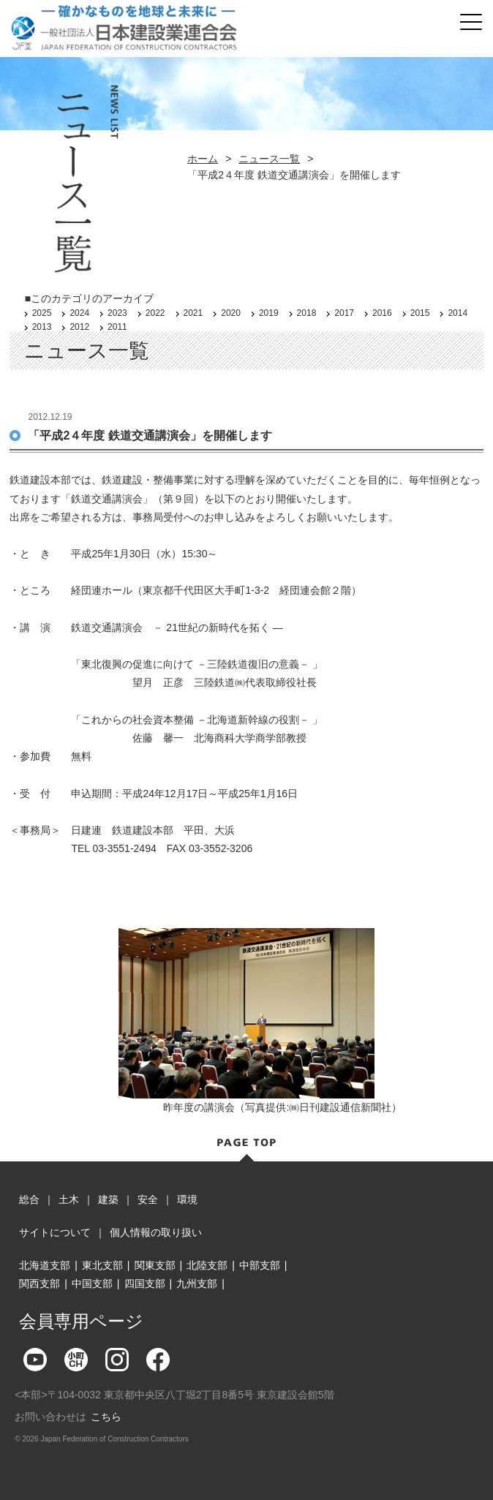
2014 (457, 313)
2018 (307, 313)
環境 (187, 1199)
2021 (193, 313)
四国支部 (144, 1283)
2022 (155, 313)
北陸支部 (207, 1265)
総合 (29, 1199)
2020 (231, 313)
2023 (117, 313)
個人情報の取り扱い (156, 1232)
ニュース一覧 (269, 159)
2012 (79, 327)
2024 (79, 313)
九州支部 (196, 1283)
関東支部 (155, 1265)
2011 (117, 327)
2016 (382, 313)
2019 (269, 313)
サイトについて (55, 1232)
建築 (108, 1199)
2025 (42, 313)
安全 (148, 1199)
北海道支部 (44, 1265)
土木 (69, 1199)
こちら (106, 1416)
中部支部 (259, 1265)
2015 (420, 313)
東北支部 (102, 1265)
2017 (344, 313)
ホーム (202, 159)
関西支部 (39, 1283)
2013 (42, 327)
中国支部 (92, 1283)
